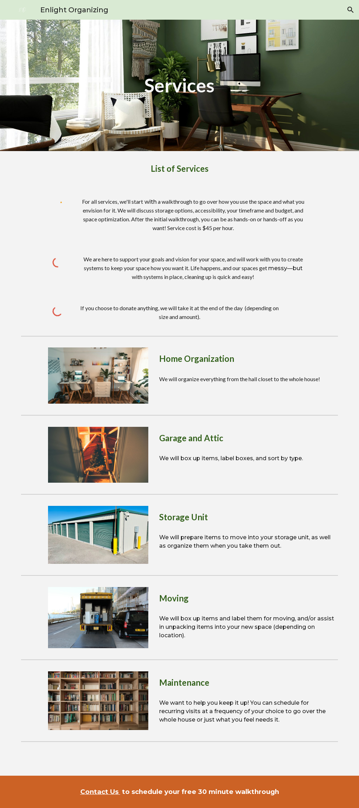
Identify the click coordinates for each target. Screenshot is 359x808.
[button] (350, 9)
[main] (179, 85)
